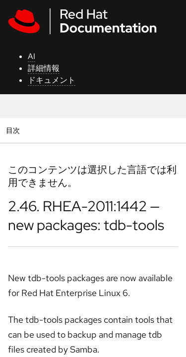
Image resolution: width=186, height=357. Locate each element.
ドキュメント (51, 80)
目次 (14, 130)
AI (31, 56)
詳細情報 (44, 68)
